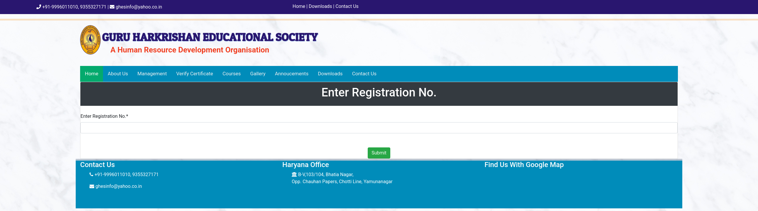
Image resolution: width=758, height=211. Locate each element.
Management (152, 73)
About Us (118, 73)
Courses (231, 73)
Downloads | (321, 6)
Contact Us (346, 6)
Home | (300, 6)
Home (91, 73)
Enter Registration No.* (104, 116)
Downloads (330, 73)
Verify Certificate (194, 73)
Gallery (258, 73)
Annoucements (292, 73)
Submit (379, 153)
